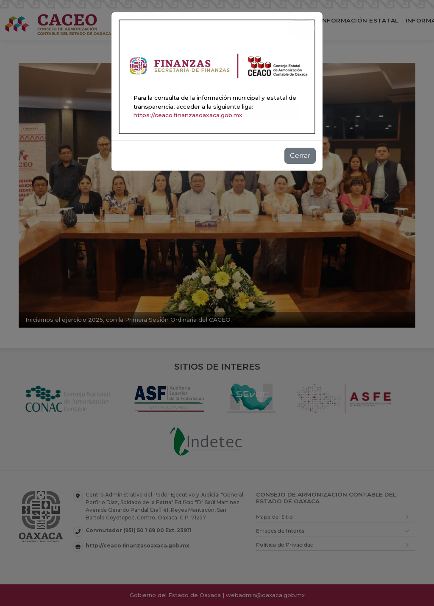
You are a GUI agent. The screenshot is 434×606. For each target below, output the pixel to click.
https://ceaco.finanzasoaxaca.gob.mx (188, 115)
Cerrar (300, 156)
